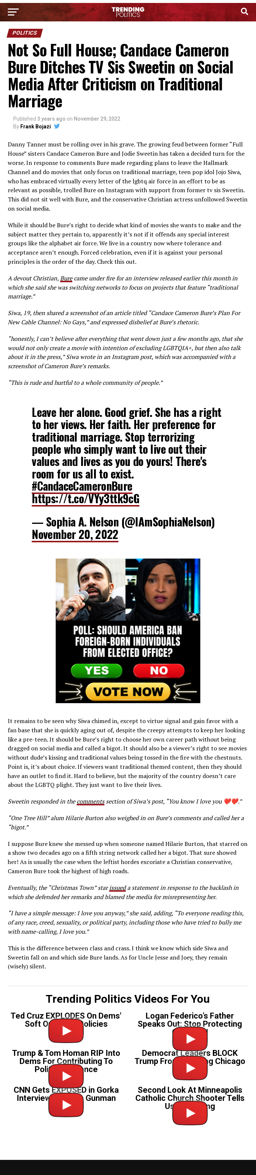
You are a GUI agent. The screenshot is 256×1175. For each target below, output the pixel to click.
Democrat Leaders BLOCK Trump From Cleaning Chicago (190, 1057)
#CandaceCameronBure (82, 485)
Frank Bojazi (35, 126)
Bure (66, 278)
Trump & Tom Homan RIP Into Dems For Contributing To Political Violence (66, 1061)
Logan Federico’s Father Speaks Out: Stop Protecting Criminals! (190, 1024)
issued (117, 888)
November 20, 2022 (75, 534)
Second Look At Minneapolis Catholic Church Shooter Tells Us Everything (190, 1098)
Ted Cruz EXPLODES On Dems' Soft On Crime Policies (66, 1020)
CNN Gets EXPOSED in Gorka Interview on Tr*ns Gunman (66, 1094)
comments (90, 801)
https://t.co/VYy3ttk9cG (85, 498)
